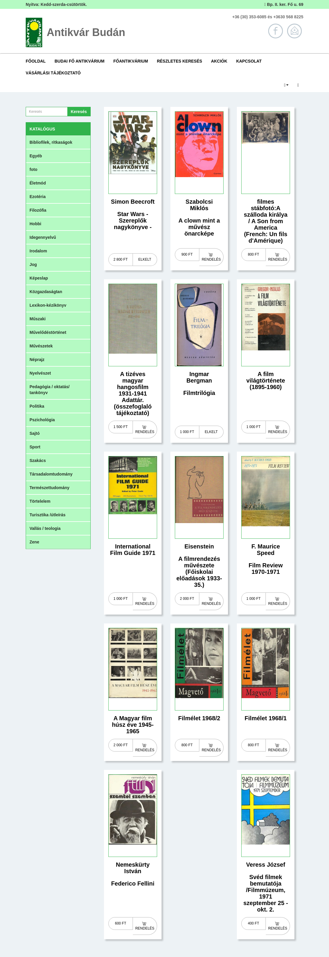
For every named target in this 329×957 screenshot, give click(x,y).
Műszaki (37, 318)
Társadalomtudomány (51, 474)
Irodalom (38, 251)
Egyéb (36, 155)
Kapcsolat (249, 61)
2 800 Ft (120, 259)
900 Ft (187, 254)
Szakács (38, 460)
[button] (286, 85)
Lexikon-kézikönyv (48, 305)
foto (33, 169)
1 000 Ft (187, 432)
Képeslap (39, 278)
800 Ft (253, 254)
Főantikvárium (130, 61)
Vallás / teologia (45, 528)
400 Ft (253, 923)
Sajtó (35, 433)
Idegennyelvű (43, 237)
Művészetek (41, 346)
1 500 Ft (120, 427)
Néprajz (37, 359)
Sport (35, 447)
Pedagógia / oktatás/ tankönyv (49, 389)
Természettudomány (49, 487)
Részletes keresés (179, 61)
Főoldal (36, 61)
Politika (37, 406)
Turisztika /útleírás (48, 514)
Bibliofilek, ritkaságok (51, 142)
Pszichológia (42, 419)
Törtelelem (40, 501)
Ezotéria (37, 196)
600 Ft (120, 923)
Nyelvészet (40, 373)
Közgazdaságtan (46, 291)
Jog (33, 264)
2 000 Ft (187, 599)
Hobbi (35, 223)
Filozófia (38, 210)
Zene (34, 542)
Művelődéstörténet (48, 332)
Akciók (219, 61)
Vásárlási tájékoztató (53, 73)
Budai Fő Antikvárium (80, 61)
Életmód (38, 183)
